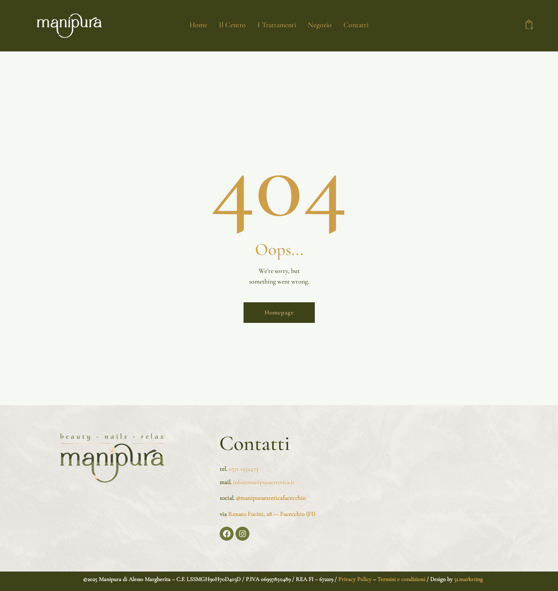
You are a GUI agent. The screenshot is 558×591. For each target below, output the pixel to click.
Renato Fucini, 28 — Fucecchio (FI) (271, 514)
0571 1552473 (243, 469)
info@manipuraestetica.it (263, 482)
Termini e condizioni (401, 579)
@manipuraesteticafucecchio (271, 498)
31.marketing (468, 579)
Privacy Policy (354, 579)
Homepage (279, 312)
